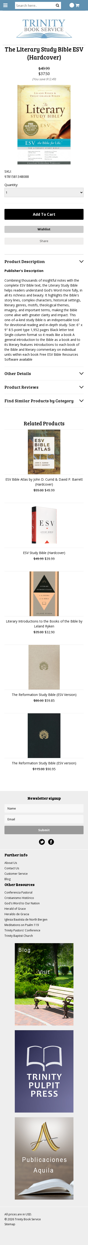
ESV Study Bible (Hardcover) (44, 553)
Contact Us (11, 868)
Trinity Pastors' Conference (22, 930)
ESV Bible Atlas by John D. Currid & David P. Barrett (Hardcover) (44, 482)
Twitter (42, 842)
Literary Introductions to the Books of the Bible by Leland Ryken (44, 623)
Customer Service (16, 874)
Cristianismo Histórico (19, 898)
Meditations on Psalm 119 (21, 925)
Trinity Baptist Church (18, 936)
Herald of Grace (15, 909)
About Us (10, 863)
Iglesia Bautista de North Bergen (25, 920)
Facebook (51, 842)
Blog (7, 879)
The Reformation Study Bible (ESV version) (44, 763)
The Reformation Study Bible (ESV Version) (44, 694)
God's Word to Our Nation (22, 903)
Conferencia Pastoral (18, 892)
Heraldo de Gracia (16, 914)
